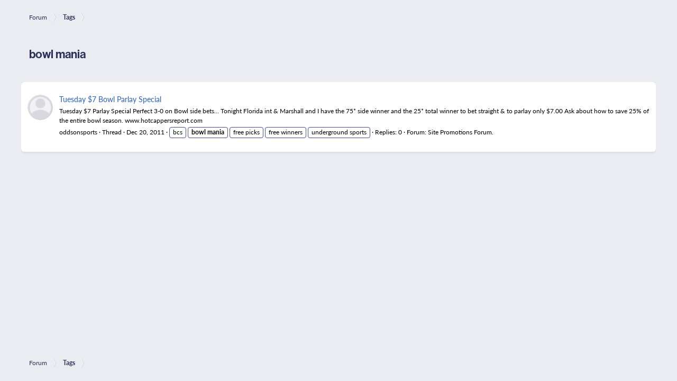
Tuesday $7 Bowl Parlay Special (110, 99)
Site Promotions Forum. (460, 132)
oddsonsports (78, 132)
